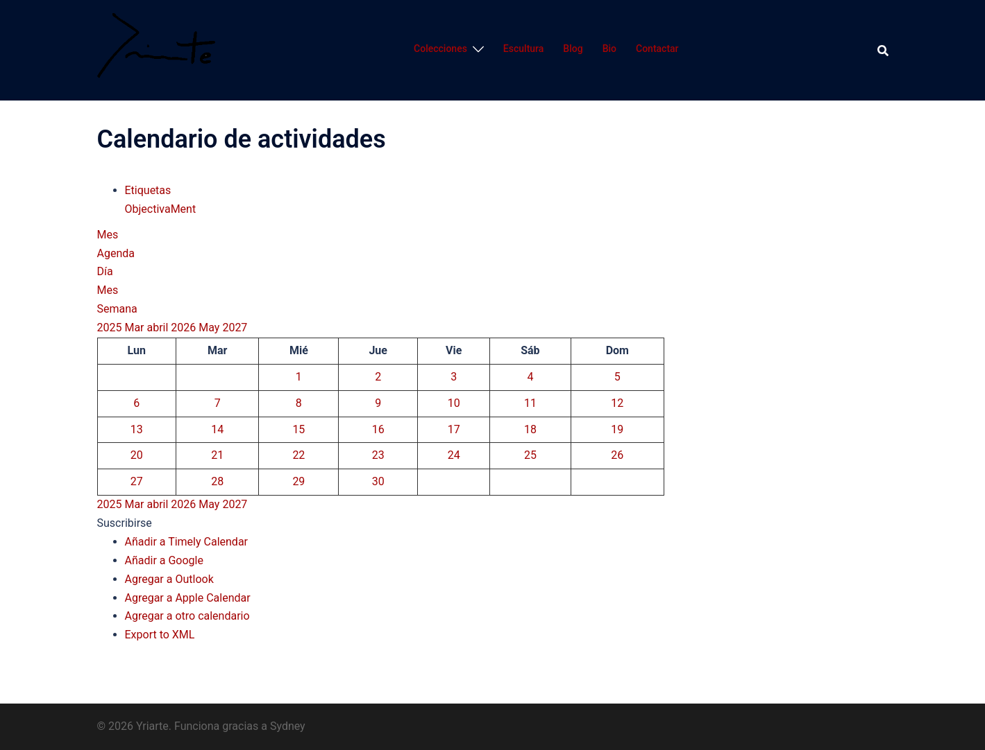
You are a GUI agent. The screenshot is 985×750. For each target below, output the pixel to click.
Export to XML (160, 634)
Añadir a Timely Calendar (187, 541)
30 (378, 481)
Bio (609, 48)
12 (617, 403)
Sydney (287, 726)
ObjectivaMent (160, 209)
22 (298, 455)
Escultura (523, 48)
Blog (572, 48)
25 (530, 455)
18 (530, 429)
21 (217, 455)
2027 (234, 327)
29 (298, 481)
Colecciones (440, 48)
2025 (111, 327)
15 (298, 429)
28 (217, 481)
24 (454, 455)
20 (137, 455)
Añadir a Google (164, 560)
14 (217, 429)
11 (530, 403)
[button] (124, 523)
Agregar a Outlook (169, 579)
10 (454, 403)
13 (137, 429)
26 (617, 455)
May (210, 327)
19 (617, 429)
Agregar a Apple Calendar (188, 597)
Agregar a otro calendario (187, 615)
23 (378, 455)
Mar (135, 327)
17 (454, 429)
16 (378, 429)
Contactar (657, 48)
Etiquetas (148, 190)
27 (137, 481)
